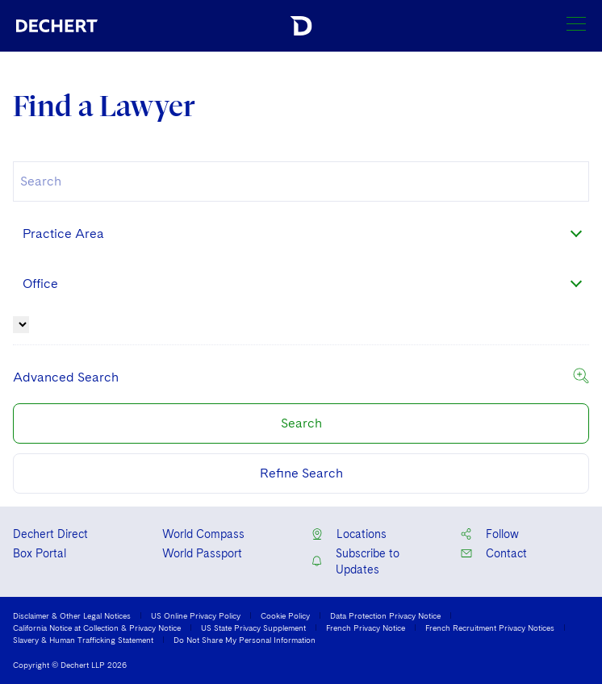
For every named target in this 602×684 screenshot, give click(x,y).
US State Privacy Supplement (253, 627)
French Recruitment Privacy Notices (489, 627)
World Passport (202, 553)
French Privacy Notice (365, 627)
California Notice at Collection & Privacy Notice (97, 627)
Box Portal (39, 553)
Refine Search (301, 473)
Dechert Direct (50, 534)
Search (301, 423)
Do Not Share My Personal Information (244, 639)
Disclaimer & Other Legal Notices (72, 615)
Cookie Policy (285, 615)
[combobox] (301, 181)
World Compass (203, 534)
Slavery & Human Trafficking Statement (83, 639)
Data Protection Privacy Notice (385, 615)
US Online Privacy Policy (195, 615)
